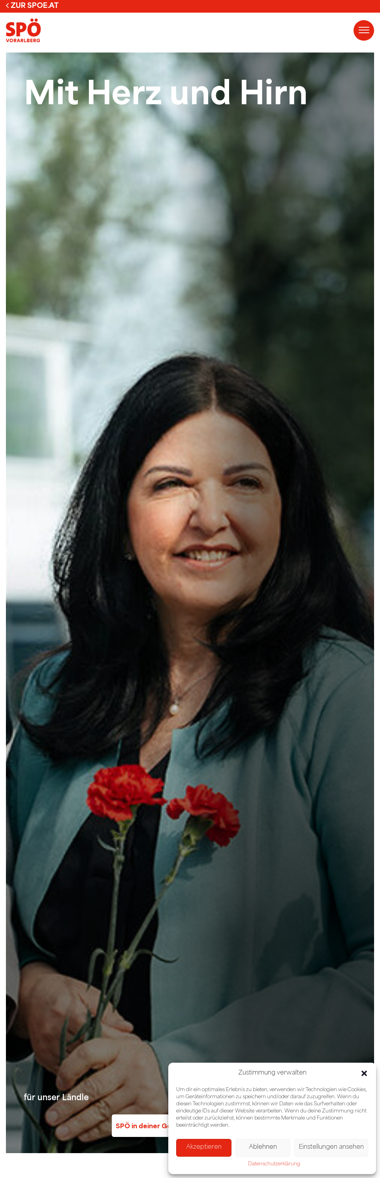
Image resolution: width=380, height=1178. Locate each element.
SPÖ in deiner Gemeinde (156, 1126)
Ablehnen (263, 1147)
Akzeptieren (204, 1147)
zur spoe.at (35, 5)
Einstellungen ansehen (331, 1147)
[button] (364, 1073)
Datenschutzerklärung (274, 1164)
